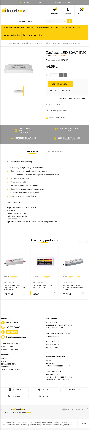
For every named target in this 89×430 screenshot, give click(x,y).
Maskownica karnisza (11, 35)
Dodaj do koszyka (60, 84)
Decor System (61, 55)
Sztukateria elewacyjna (32, 35)
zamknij (83, 423)
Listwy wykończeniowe (70, 27)
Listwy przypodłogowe (23, 27)
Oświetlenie (26, 43)
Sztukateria (7, 27)
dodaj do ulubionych (60, 90)
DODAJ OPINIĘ (80, 98)
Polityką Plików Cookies (64, 422)
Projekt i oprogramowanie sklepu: (16, 412)
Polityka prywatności (10, 370)
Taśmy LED (38, 43)
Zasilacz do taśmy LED (52, 43)
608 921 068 (12, 332)
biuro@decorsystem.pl (62, 2)
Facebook (15, 389)
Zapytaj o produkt (55, 118)
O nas (3, 361)
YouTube (44, 396)
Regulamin (5, 367)
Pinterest (44, 389)
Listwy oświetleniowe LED (46, 27)
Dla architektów (8, 364)
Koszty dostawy (65, 104)
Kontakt (4, 358)
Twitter (74, 389)
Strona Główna (14, 43)
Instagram (14, 396)
